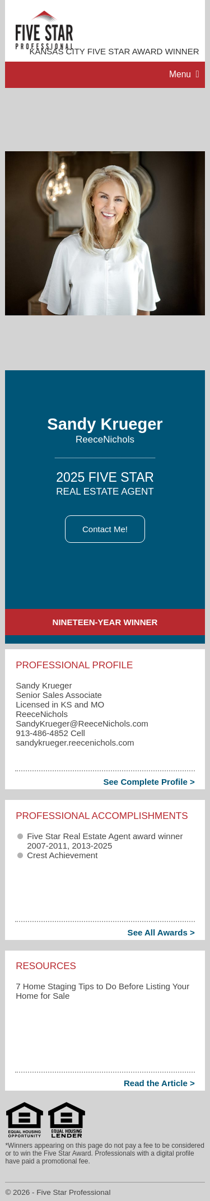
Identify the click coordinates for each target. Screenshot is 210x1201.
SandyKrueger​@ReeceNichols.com (82, 723)
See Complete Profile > (148, 781)
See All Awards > (161, 932)
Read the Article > (159, 1083)
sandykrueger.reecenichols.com (75, 742)
